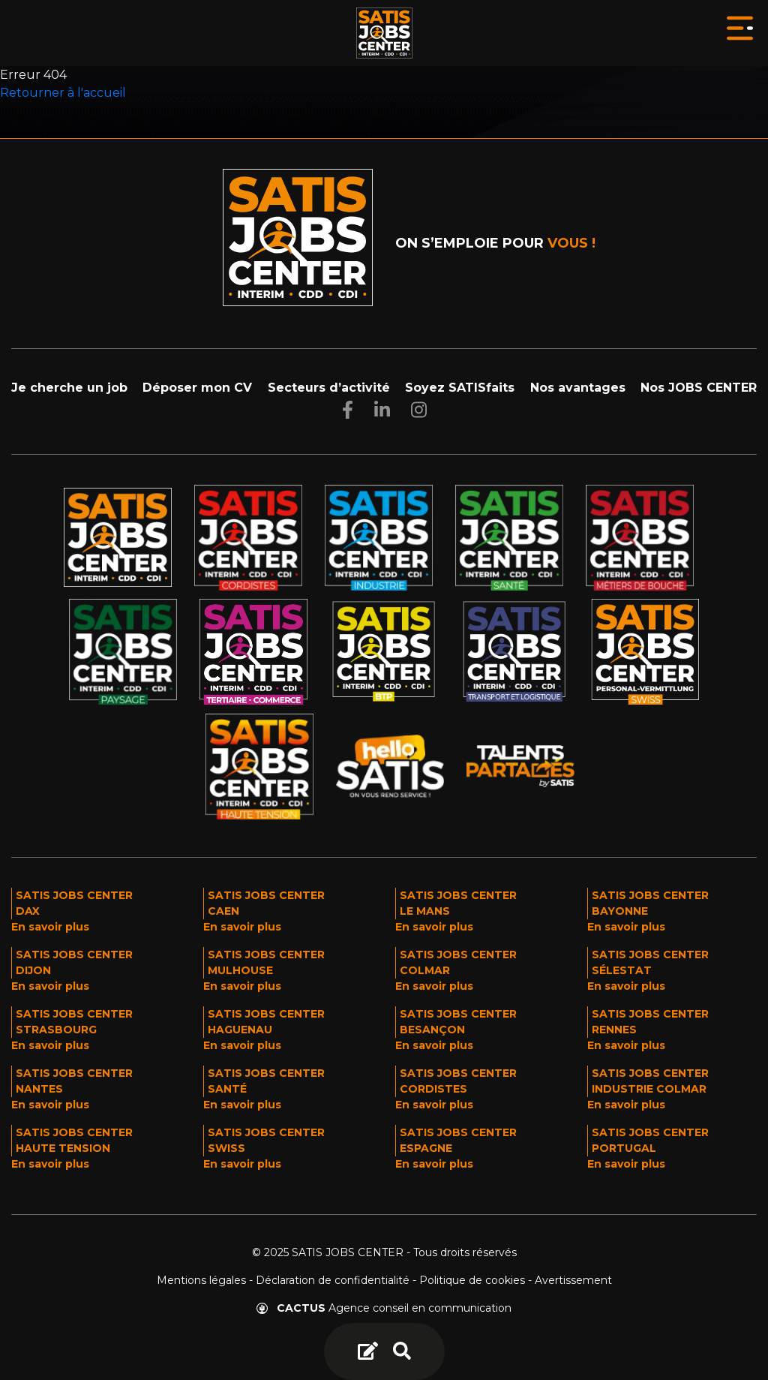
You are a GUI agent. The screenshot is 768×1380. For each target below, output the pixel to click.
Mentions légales (201, 1280)
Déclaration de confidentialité (333, 1280)
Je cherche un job (69, 387)
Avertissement (573, 1280)
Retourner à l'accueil (63, 93)
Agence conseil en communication (384, 1308)
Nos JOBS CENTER (698, 387)
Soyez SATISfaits (459, 387)
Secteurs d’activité (329, 387)
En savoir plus (50, 927)
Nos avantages (578, 387)
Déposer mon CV (197, 387)
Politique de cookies (472, 1280)
